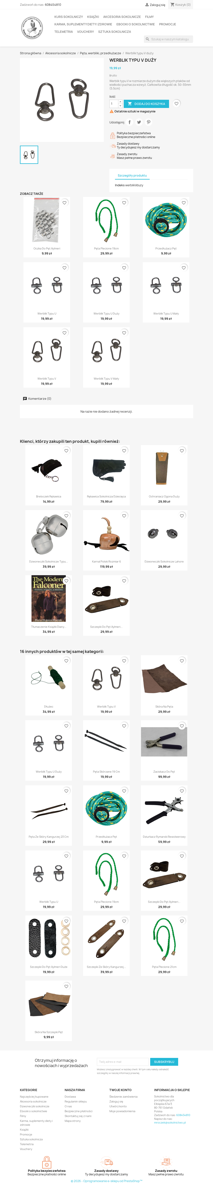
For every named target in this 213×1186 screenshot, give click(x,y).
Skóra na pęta (164, 706)
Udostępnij (129, 122)
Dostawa (70, 1096)
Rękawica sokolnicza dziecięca (106, 496)
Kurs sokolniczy (68, 17)
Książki (93, 17)
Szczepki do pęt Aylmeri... (106, 627)
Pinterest (148, 122)
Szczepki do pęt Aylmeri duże (48, 967)
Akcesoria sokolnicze (122, 17)
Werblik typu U (46, 313)
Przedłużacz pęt (166, 248)
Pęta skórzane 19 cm (106, 771)
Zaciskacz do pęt (164, 771)
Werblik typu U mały (166, 313)
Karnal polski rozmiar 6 (106, 561)
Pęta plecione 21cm (164, 967)
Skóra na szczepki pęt (49, 1032)
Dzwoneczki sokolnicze (34, 1106)
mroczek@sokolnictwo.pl (170, 1122)
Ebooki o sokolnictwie (135, 24)
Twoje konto (120, 1090)
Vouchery (85, 32)
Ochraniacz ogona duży (164, 496)
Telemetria (63, 32)
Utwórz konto (118, 1106)
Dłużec (48, 706)
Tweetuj (139, 122)
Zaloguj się (116, 1101)
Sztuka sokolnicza (114, 32)
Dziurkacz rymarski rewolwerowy (164, 836)
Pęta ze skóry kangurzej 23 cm (49, 836)
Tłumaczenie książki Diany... (48, 627)
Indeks (120, 185)
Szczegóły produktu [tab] (132, 175)
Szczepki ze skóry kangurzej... (106, 967)
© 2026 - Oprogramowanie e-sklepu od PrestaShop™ (106, 1181)
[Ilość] (113, 104)
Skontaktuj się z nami (78, 1116)
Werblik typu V (46, 378)
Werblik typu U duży (106, 313)
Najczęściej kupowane (34, 1096)
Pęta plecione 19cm (106, 248)
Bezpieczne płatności (78, 1111)
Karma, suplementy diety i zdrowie (83, 24)
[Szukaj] (168, 39)
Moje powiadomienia (122, 1111)
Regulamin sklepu (76, 1101)
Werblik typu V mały (106, 378)
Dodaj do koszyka (146, 103)
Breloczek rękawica (48, 496)
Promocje (167, 24)
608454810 (53, 5)
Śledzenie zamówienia (123, 1096)
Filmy (149, 17)
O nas (68, 1106)
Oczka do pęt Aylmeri (47, 248)
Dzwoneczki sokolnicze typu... (48, 561)
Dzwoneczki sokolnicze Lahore (164, 561)
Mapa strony (73, 1121)
